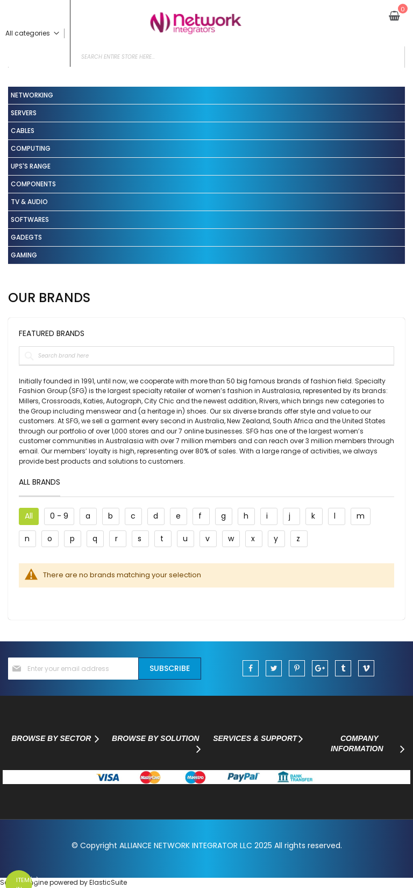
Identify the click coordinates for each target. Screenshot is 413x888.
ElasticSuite (108, 882)
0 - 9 (59, 516)
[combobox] (206, 57)
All (29, 516)
